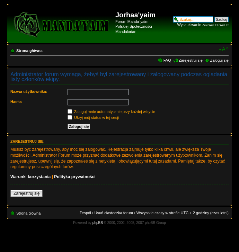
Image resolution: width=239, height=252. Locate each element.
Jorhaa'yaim (135, 15)
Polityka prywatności (74, 176)
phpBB (97, 223)
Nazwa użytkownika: (28, 91)
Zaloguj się (219, 60)
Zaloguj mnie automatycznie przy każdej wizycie (111, 112)
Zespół (85, 213)
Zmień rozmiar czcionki (224, 49)
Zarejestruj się (191, 60)
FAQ (167, 60)
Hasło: (16, 101)
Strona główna (29, 51)
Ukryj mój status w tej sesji (93, 117)
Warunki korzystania (30, 176)
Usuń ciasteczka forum (114, 213)
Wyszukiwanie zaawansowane (203, 25)
